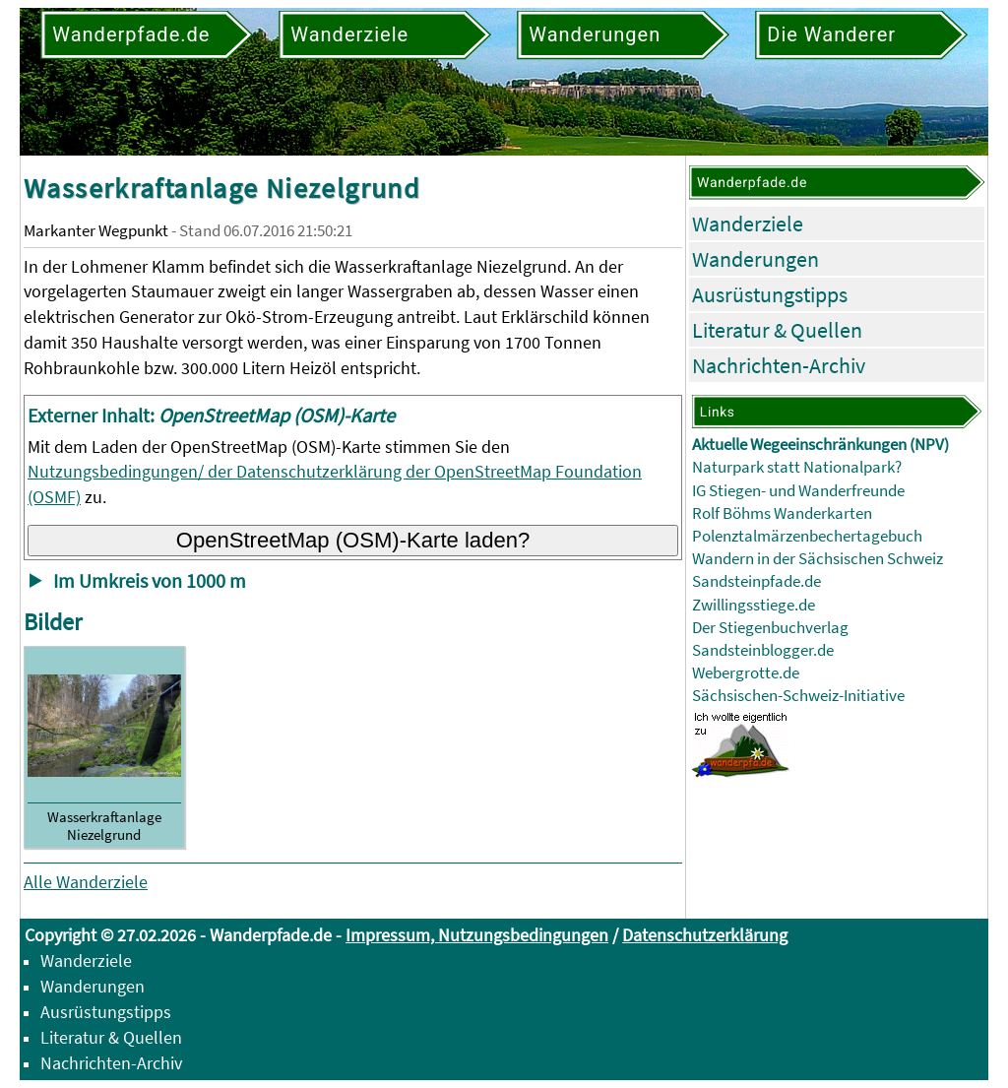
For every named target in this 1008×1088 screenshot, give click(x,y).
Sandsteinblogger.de (763, 650)
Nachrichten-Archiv (778, 365)
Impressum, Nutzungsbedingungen (477, 935)
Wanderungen (755, 259)
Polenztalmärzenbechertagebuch (807, 536)
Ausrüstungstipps (770, 294)
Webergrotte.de (745, 673)
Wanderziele (747, 223)
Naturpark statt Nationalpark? (797, 467)
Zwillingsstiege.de (753, 605)
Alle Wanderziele (86, 881)
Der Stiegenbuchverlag (770, 627)
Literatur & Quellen (777, 330)
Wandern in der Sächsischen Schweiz (817, 558)
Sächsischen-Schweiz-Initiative (798, 695)
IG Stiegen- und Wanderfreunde (798, 490)
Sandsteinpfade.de (756, 581)
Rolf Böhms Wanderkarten (782, 513)
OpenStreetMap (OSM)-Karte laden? (353, 540)
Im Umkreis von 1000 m (149, 581)
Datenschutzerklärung (705, 935)
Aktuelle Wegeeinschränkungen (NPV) (820, 444)
